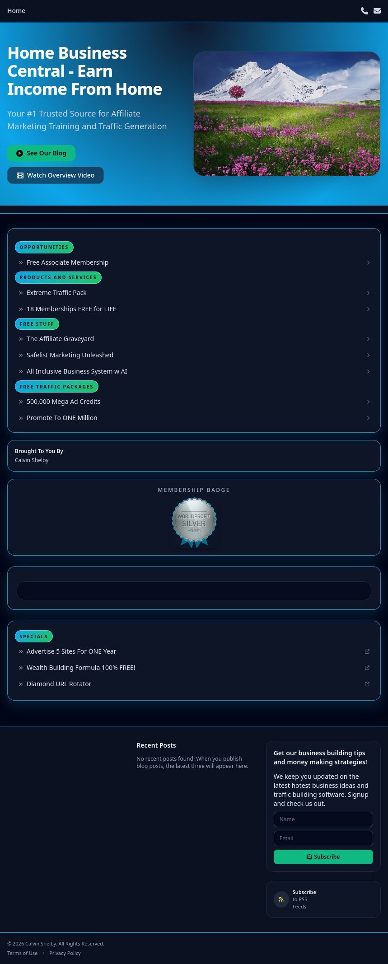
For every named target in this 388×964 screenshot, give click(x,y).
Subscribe (323, 857)
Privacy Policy (64, 953)
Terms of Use (22, 953)
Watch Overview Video (55, 175)
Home (16, 10)
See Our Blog (41, 153)
